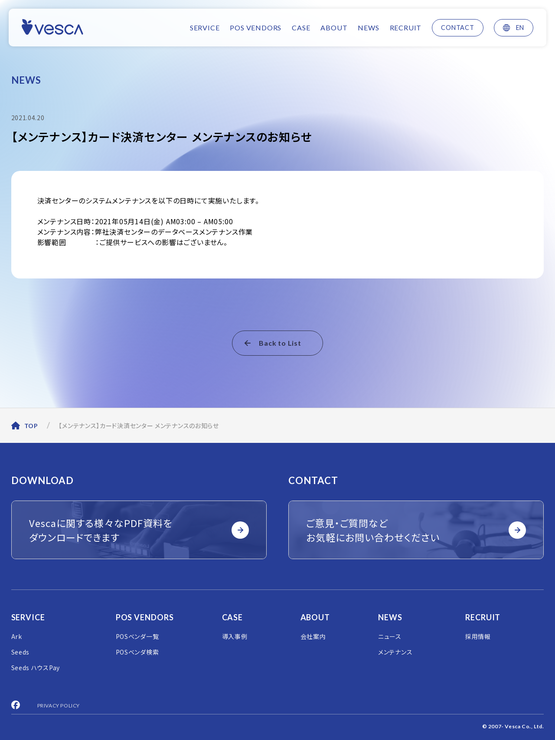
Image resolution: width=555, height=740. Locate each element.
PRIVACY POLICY (58, 705)
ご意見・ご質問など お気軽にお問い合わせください (416, 530)
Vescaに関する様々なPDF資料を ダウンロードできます (139, 530)
